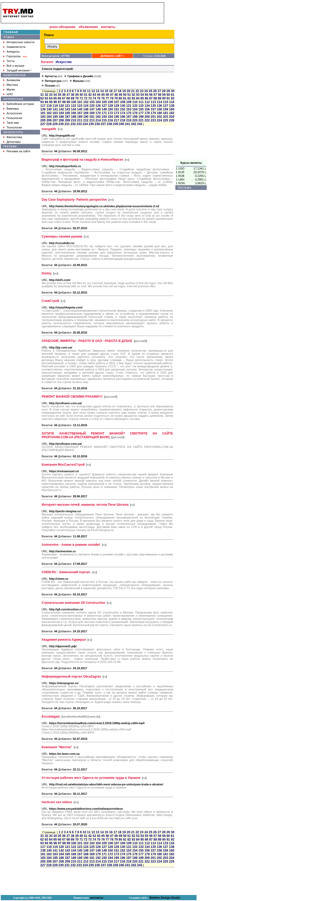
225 (165, 120)
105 (104, 102)
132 (134, 106)
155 (141, 109)
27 (159, 91)
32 (46, 95)
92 (172, 98)
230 (61, 124)
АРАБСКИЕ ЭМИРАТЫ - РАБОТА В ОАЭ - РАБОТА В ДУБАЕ (87, 341)
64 (50, 98)
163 (55, 113)
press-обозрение (62, 27)
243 (139, 124)
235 (91, 124)
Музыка (78, 80)
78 (111, 98)
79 (116, 98)
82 (129, 98)
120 (61, 106)
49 (120, 95)
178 (147, 113)
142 (61, 109)
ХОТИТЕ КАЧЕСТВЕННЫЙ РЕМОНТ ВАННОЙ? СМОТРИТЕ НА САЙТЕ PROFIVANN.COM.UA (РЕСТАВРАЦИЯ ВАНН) (107, 435)
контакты (108, 27)
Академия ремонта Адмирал (64, 639)
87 (151, 98)
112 (147, 102)
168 (85, 113)
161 (43, 113)
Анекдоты (13, 51)
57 (155, 95)
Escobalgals (51, 716)
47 (111, 95)
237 (103, 124)
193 (104, 117)
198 (134, 117)
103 (92, 102)
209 (67, 120)
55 (146, 95)
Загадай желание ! (19, 70)
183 (43, 117)
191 (91, 117)
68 (68, 98)
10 (84, 91)
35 (59, 95)
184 (49, 117)
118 (49, 106)
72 (85, 98)
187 (67, 117)
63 (46, 98)
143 (67, 109)
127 (104, 106)
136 (159, 106)
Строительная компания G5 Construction (73, 603)
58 (159, 95)
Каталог (47, 62)
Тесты (11, 61)
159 (165, 109)
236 (97, 124)
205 (43, 120)
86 (146, 98)
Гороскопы (14, 56)
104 (98, 102)
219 (128, 120)
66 (59, 98)
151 (116, 109)
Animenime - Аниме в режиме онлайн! (71, 545)
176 (134, 113)
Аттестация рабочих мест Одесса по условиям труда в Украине (91, 778)
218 (122, 120)
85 (142, 98)
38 (72, 95)
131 (128, 106)
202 (159, 117)
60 (168, 95)
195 (116, 117)
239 (115, 124)
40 (81, 95)
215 (104, 120)
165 (67, 113)
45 (103, 95)
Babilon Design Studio (164, 897)
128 (110, 106)
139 (43, 109)
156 (147, 109)
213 (91, 120)
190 (85, 117)
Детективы (14, 141)
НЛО (10, 94)
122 (73, 106)
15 (106, 91)
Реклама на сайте (18, 151)
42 (90, 95)
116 (171, 102)
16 (111, 91)
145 (79, 109)
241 (127, 124)
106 (110, 102)
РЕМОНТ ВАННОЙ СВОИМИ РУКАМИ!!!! (72, 396)
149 (104, 109)
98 (64, 102)
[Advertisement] (191, 80)
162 (49, 113)
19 (124, 91)
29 (168, 91)
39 (77, 95)
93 (42, 102)
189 (79, 117)
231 (67, 124)
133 (141, 106)
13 (97, 91)
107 (116, 102)
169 (91, 113)
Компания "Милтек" (57, 747)
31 (42, 95)
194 (110, 117)
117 (43, 106)
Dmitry (47, 273)
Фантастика (14, 137)
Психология (14, 118)
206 (49, 120)
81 (124, 98)
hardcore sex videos (57, 802)
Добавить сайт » (112, 55)
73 (90, 98)
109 (128, 102)
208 (61, 120)
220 (134, 120)
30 (172, 91)
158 (159, 109)
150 (110, 109)
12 (93, 91)
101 (79, 102)
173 (116, 113)
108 (122, 102)
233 (79, 124)
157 (153, 109)
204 (171, 117)
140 (49, 109)
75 (98, 98)
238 (109, 124)
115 (165, 102)
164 (61, 113)
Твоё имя (13, 122)
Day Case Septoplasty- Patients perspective (74, 199)
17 (115, 91)
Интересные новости (21, 42)
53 (137, 95)
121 (67, 106)
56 (151, 95)
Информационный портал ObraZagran (71, 676)
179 (153, 113)
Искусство (64, 62)
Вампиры (13, 108)
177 (141, 113)
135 (153, 106)
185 (55, 117)
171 (104, 113)
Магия (11, 89)
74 (94, 98)
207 (55, 120)
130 (122, 106)
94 (46, 102)
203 (165, 117)
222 (147, 120)
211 (79, 120)
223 (153, 120)
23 (141, 91)
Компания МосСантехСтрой (63, 464)
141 (55, 109)
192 (98, 117)
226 (171, 120)
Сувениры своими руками (62, 236)
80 (120, 98)
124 (85, 106)
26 (155, 91)
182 (171, 113)
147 (91, 109)
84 (137, 98)
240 (121, 124)
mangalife (49, 129)
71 (81, 98)
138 (171, 106)
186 (61, 117)
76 (103, 98)
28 (163, 91)
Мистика (12, 84)
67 (63, 98)
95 (51, 102)
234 (85, 124)
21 (133, 91)
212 (85, 120)
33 (50, 95)
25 (150, 91)
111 (141, 102)
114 (159, 102)
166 (73, 113)
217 (116, 120)
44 (98, 95)
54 (142, 95)
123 (79, 106)
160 (171, 109)
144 (73, 109)
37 (68, 95)
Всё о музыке (15, 65)
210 (73, 120)
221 (141, 120)
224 (159, 120)
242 (133, 124)
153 (128, 109)
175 (128, 113)
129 (116, 106)
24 (146, 91)
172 (110, 113)
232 (73, 124)
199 (141, 117)
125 (91, 106)
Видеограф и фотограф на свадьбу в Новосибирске (82, 159)
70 (77, 98)
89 (159, 98)
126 (98, 106)
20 (128, 91)
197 (128, 117)
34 (55, 95)
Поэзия (50, 85)
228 (49, 124)
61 (172, 95)
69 (72, 98)
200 (147, 117)
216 (110, 120)
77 (107, 98)
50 (124, 95)
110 (134, 102)
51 (129, 95)
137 (165, 106)
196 (122, 117)
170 (98, 113)
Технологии (14, 127)
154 (134, 109)
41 (85, 95)
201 (153, 117)
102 (85, 102)
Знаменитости (16, 46)
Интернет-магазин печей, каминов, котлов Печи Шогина (85, 504)
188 (73, 117)
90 (164, 98)
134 (147, 106)
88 (155, 98)
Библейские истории (20, 103)
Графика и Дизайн (80, 76)
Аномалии (13, 80)
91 (168, 98)
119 (55, 106)
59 (164, 95)
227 (43, 124)
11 (88, 91)
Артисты (51, 76)
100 (73, 102)
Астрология (14, 113)
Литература (53, 80)
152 (122, 109)
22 (137, 91)
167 (79, 113)
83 (133, 98)
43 (94, 95)
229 (55, 124)
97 (59, 102)
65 (55, 98)
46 (107, 95)
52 (133, 95)
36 (63, 95)
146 (85, 109)
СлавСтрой (50, 301)
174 (122, 113)
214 (98, 120)
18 (119, 91)
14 (102, 91)
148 (98, 109)
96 (55, 102)
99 (68, 102)
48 (116, 95)
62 (42, 98)
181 (165, 113)
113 (153, 102)
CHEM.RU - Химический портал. (66, 572)
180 (159, 113)
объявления (88, 27)
